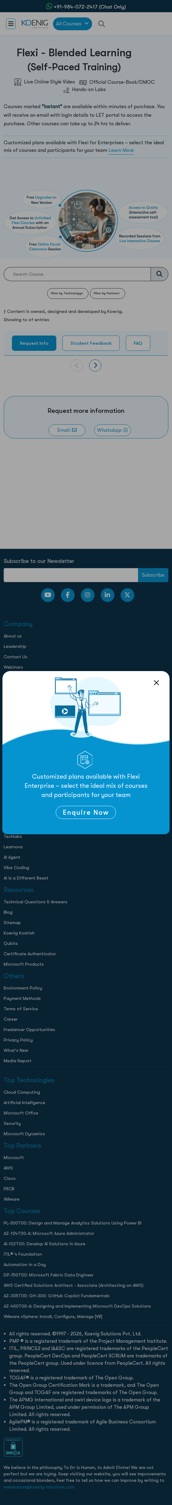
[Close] (156, 682)
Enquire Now (86, 812)
